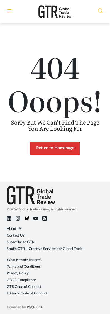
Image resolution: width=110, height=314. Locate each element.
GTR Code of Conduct (24, 287)
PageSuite (35, 307)
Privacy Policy (18, 273)
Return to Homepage (55, 148)
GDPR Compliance (21, 280)
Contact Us (16, 235)
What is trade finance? (24, 260)
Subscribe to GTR (20, 242)
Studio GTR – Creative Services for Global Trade (45, 249)
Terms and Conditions (24, 267)
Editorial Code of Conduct (27, 293)
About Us (14, 229)
